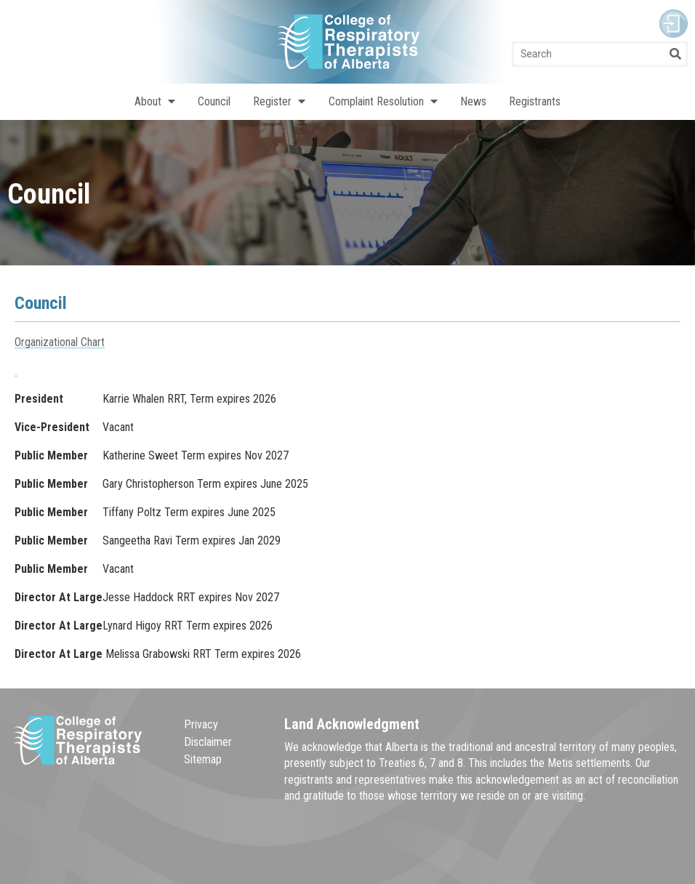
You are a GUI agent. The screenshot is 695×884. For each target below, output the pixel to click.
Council (214, 101)
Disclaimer (208, 742)
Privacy (201, 724)
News (473, 101)
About (154, 101)
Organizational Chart (60, 342)
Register (279, 101)
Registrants (535, 101)
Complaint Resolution (383, 101)
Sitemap (203, 759)
